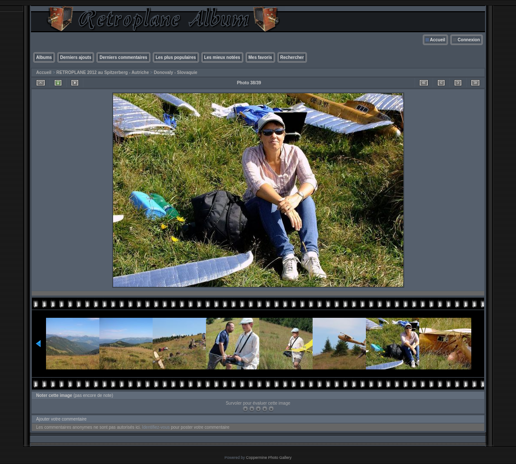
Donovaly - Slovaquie (175, 72)
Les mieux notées (222, 57)
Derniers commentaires (123, 57)
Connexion (469, 39)
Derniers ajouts (76, 57)
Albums (44, 57)
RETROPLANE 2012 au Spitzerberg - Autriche (102, 72)
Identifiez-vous (155, 427)
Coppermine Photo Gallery (269, 457)
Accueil (437, 39)
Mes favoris (260, 57)
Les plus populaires (176, 57)
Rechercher (292, 57)
